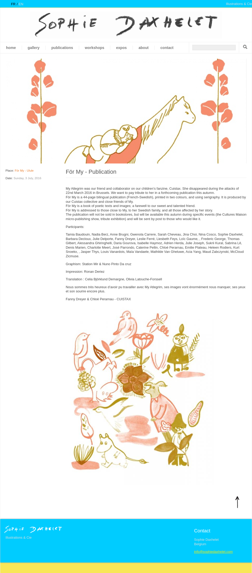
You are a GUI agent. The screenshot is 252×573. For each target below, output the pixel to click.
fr (13, 4)
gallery (34, 48)
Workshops (94, 48)
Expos (121, 48)
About (144, 48)
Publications (62, 48)
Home (11, 48)
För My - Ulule (24, 170)
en (21, 4)
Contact (166, 48)
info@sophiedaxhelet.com (213, 552)
